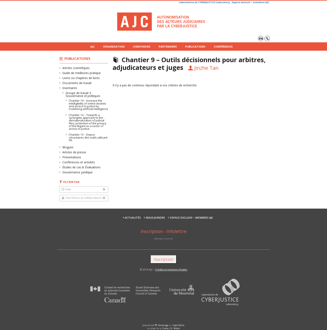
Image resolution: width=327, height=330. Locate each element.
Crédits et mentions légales (171, 269)
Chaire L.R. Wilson (171, 328)
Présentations (72, 157)
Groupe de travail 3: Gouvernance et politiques (83, 94)
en (261, 38)
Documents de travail (77, 83)
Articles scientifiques (76, 68)
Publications (195, 46)
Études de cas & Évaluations (82, 167)
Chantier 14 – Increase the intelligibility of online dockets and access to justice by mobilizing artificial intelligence (88, 105)
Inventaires (70, 88)
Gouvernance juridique (78, 172)
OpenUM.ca (178, 325)
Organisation (114, 46)
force (163, 325)
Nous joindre (155, 217)
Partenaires (168, 46)
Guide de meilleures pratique (82, 73)
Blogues (68, 147)
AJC (92, 46)
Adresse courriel (163, 238)
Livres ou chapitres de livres (81, 78)
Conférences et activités (79, 162)
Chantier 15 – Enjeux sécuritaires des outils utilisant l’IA (88, 137)
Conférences (223, 46)
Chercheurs (141, 46)
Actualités (133, 217)
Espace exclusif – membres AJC (250, 2)
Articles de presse (74, 152)
